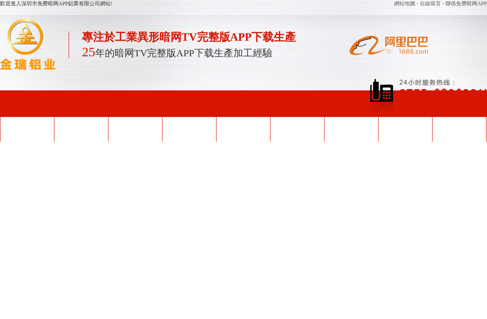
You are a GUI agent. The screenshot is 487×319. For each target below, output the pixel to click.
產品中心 (189, 128)
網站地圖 (405, 3)
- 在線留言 (429, 3)
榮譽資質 (243, 128)
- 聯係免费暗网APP (464, 3)
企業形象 (297, 128)
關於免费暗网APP (405, 128)
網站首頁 (27, 128)
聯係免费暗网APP (459, 128)
